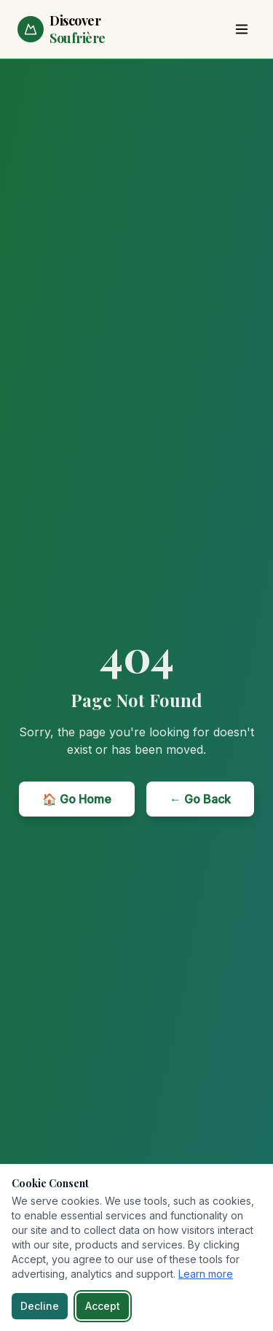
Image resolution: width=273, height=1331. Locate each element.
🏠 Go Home (76, 799)
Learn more (205, 1274)
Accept (102, 1306)
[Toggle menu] (242, 29)
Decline (39, 1306)
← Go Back (200, 799)
